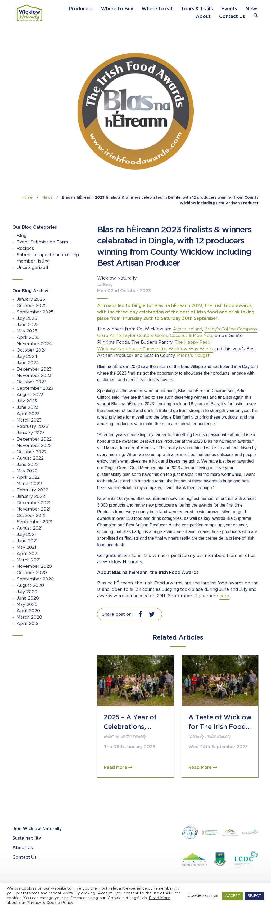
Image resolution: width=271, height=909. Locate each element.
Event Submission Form (42, 242)
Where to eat (157, 9)
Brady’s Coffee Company (230, 329)
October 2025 (32, 306)
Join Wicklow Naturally (37, 829)
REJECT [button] (254, 895)
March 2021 (29, 560)
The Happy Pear (192, 342)
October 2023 (31, 382)
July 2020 (27, 592)
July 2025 (27, 319)
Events (229, 9)
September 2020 (35, 579)
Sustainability (26, 838)
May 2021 (26, 547)
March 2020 (29, 617)
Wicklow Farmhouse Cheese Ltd (131, 349)
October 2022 (32, 452)
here (224, 596)
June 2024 (28, 363)
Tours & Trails (197, 9)
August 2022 (30, 458)
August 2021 (30, 528)
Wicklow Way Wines (191, 349)
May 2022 (27, 471)
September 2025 (35, 312)
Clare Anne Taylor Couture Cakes (132, 336)
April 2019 (28, 624)
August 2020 (30, 586)
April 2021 (28, 554)
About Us (22, 848)
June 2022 (28, 465)
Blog (21, 236)
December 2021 (34, 503)
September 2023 (35, 389)
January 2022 (31, 497)
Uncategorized (32, 268)
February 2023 (32, 427)
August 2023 (30, 395)
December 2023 (34, 369)
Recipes (25, 249)
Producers (81, 9)
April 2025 (28, 338)
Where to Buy (117, 9)
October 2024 (32, 350)
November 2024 (34, 344)
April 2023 (28, 414)
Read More (159, 898)
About (203, 17)
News (252, 9)
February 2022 (32, 490)
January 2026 (31, 299)
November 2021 (34, 509)
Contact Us (232, 17)
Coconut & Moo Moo (191, 336)
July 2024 (27, 357)
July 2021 (26, 535)
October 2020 (32, 573)
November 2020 (34, 567)
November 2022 (34, 446)
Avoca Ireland (187, 329)
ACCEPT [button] (232, 895)
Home (27, 197)
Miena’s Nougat (193, 356)
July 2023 (27, 401)
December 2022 (34, 439)
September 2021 (34, 522)
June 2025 (28, 325)
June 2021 (27, 541)
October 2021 (31, 516)
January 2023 (31, 433)
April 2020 (28, 611)
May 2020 (27, 605)
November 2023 (34, 376)
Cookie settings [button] (203, 895)
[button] (256, 17)
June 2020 (28, 598)
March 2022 (29, 484)
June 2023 (27, 408)
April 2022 (28, 478)
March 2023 (29, 420)
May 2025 (27, 331)
